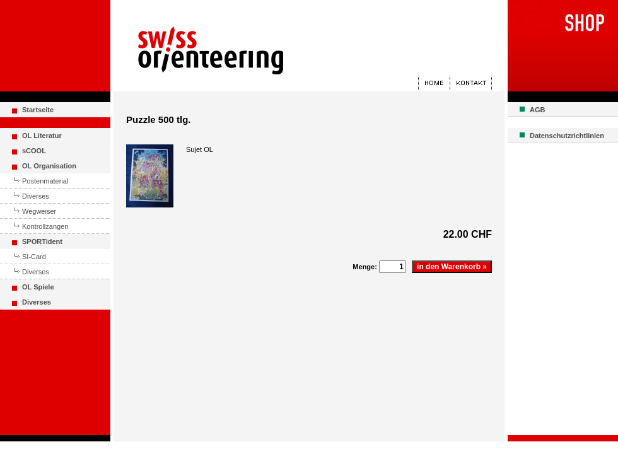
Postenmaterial (45, 181)
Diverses (35, 196)
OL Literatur (42, 135)
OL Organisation (49, 166)
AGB (537, 110)
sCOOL (34, 150)
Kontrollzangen (45, 226)
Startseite (38, 110)
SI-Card (34, 256)
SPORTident (42, 241)
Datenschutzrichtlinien (567, 135)
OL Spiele (38, 287)
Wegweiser (39, 211)
